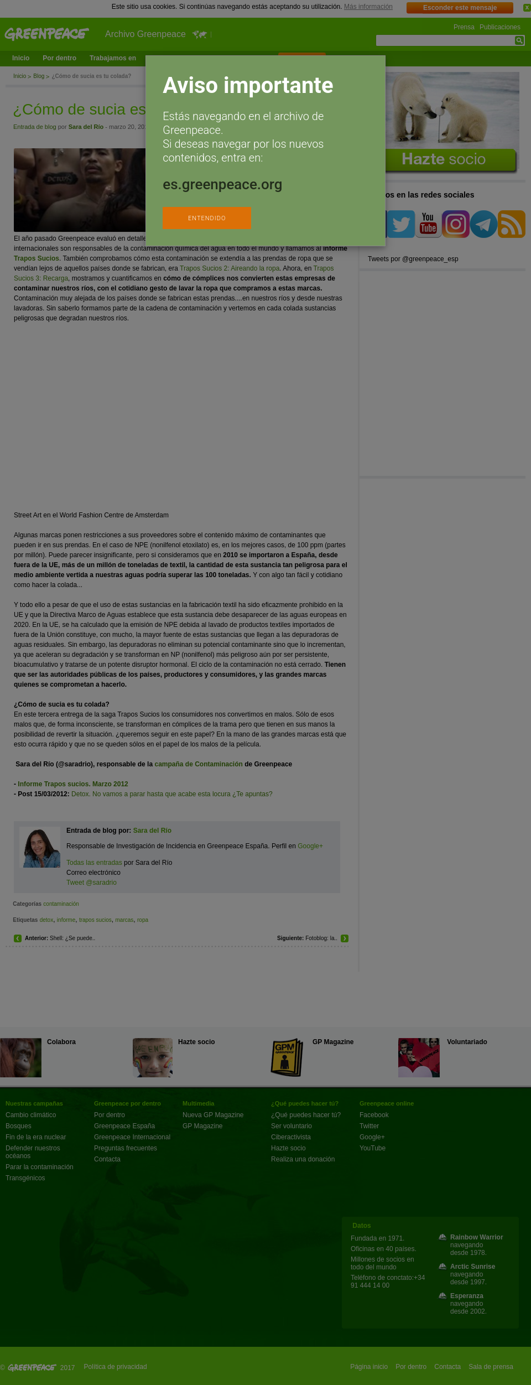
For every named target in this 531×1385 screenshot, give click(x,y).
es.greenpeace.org (222, 184)
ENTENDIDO (207, 218)
